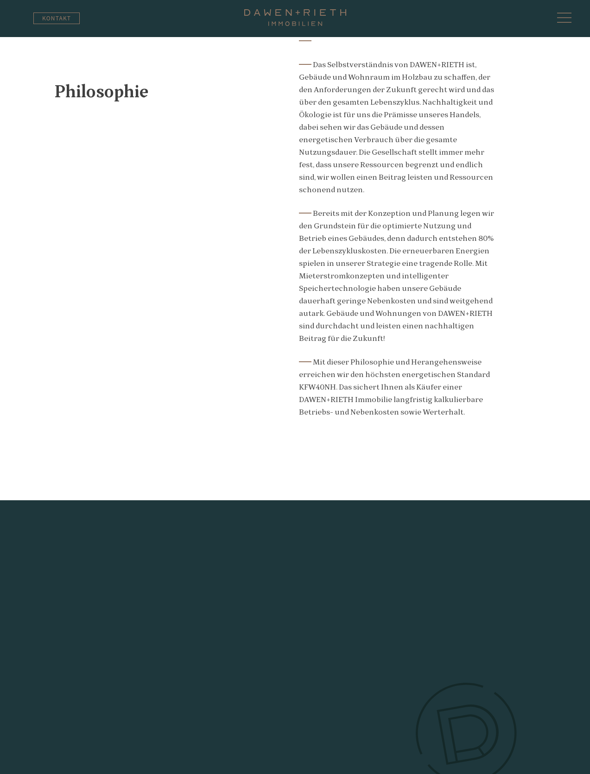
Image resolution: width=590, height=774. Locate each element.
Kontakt (56, 18)
